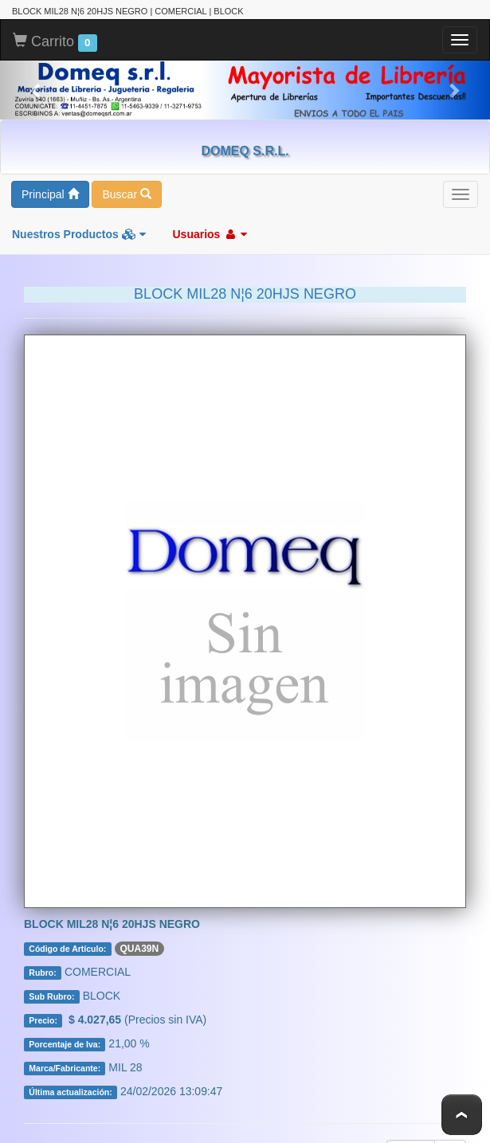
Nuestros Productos (79, 234)
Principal (50, 194)
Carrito (55, 42)
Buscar (126, 194)
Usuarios (209, 234)
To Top (461, 1114)
